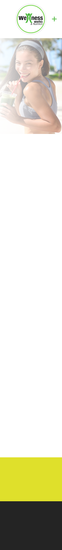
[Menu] (54, 19)
